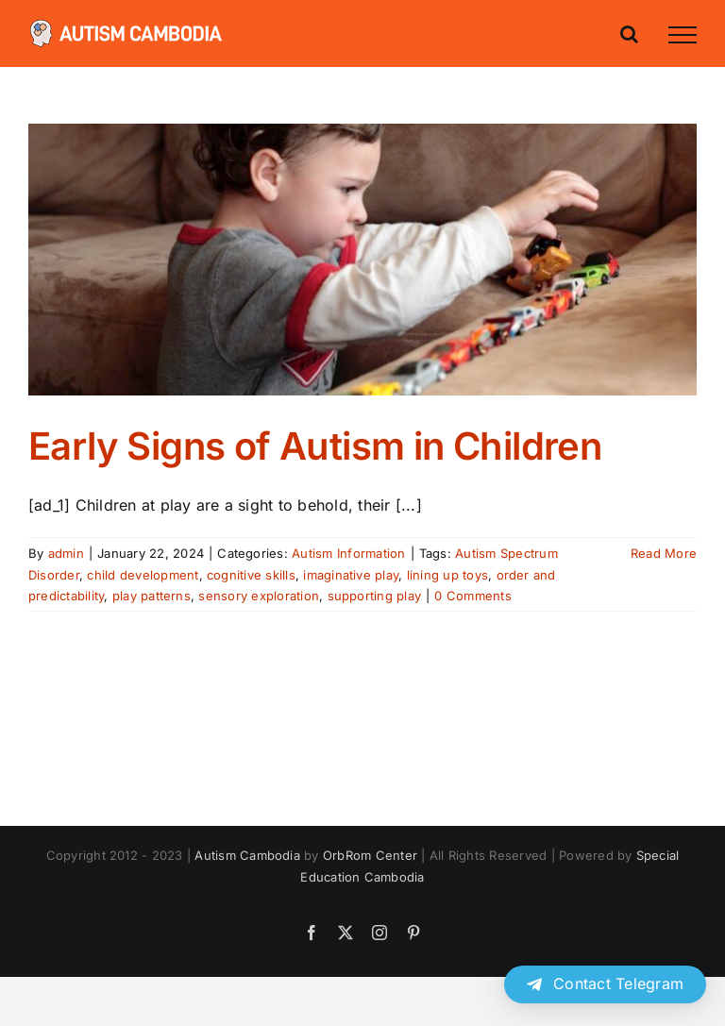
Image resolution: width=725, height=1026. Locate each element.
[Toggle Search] (629, 34)
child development (142, 574)
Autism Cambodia (247, 855)
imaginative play (350, 574)
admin (66, 553)
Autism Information (348, 553)
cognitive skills (251, 574)
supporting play (375, 595)
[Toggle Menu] (682, 34)
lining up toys (447, 574)
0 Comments (472, 595)
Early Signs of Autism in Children (314, 446)
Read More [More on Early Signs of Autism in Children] (664, 553)
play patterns (151, 595)
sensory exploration (258, 595)
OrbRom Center (370, 855)
